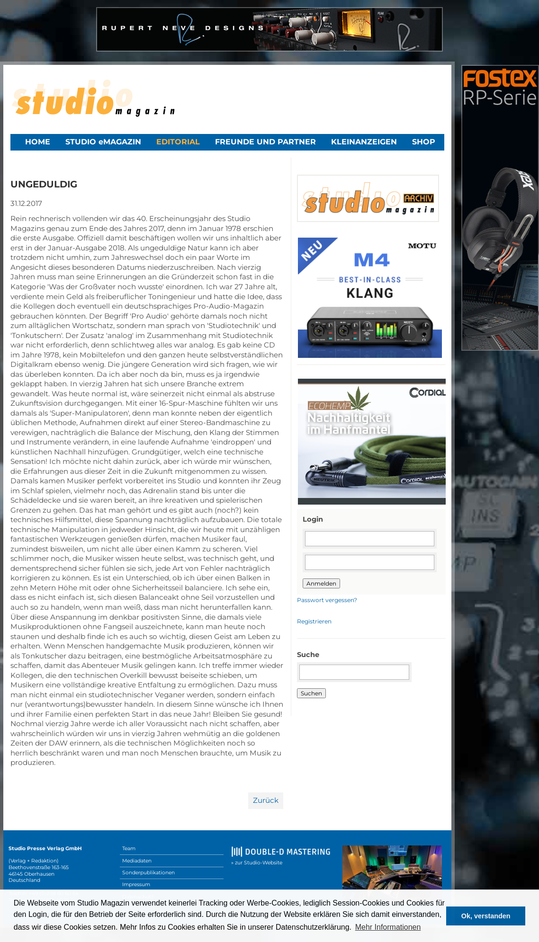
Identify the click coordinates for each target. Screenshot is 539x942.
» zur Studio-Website (256, 863)
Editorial (178, 141)
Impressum (136, 884)
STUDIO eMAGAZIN (103, 141)
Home (37, 141)
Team (128, 848)
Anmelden (321, 583)
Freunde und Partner (265, 141)
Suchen (311, 693)
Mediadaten (137, 861)
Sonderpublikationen (148, 873)
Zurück (265, 800)
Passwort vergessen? (327, 600)
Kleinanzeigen (364, 141)
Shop (423, 141)
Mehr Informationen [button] (388, 927)
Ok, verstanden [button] (486, 916)
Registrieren (314, 621)
